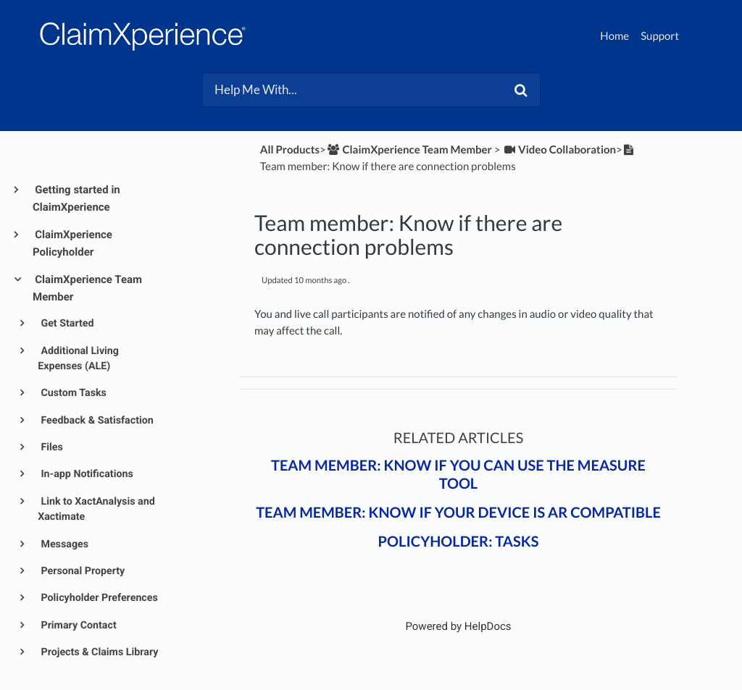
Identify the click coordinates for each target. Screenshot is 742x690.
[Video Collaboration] (559, 149)
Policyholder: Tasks (458, 541)
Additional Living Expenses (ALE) (78, 358)
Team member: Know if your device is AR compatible (458, 512)
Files (50, 447)
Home (614, 36)
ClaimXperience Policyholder (72, 243)
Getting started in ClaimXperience (76, 198)
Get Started (66, 323)
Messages (63, 544)
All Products (290, 149)
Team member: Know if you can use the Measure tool (458, 474)
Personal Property (81, 571)
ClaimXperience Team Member (87, 288)
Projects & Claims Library (98, 652)
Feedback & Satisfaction (96, 420)
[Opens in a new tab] (458, 626)
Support (660, 36)
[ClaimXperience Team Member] (409, 149)
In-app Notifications (85, 474)
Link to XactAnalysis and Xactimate (96, 509)
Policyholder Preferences (98, 598)
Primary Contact (77, 625)
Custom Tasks (72, 393)
